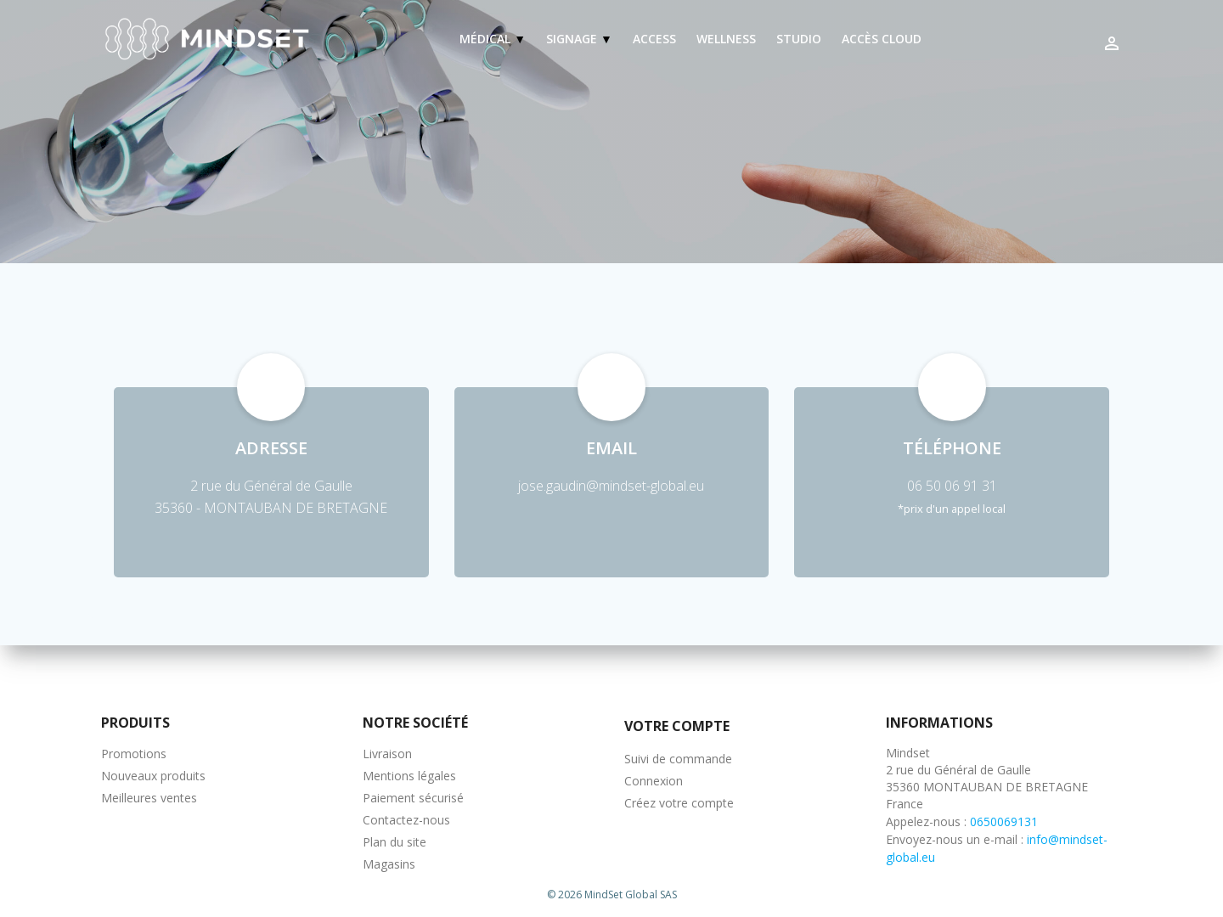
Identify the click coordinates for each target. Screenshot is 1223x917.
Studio (798, 39)
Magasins (389, 864)
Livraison (387, 753)
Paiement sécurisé (413, 798)
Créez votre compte (679, 803)
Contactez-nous (406, 820)
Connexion (653, 781)
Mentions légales (409, 776)
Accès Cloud (881, 39)
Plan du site (394, 842)
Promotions (133, 753)
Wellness (726, 39)
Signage (573, 39)
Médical (486, 39)
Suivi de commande (678, 759)
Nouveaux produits (153, 776)
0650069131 (1004, 821)
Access (654, 39)
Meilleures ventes (149, 798)
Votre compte (677, 726)
